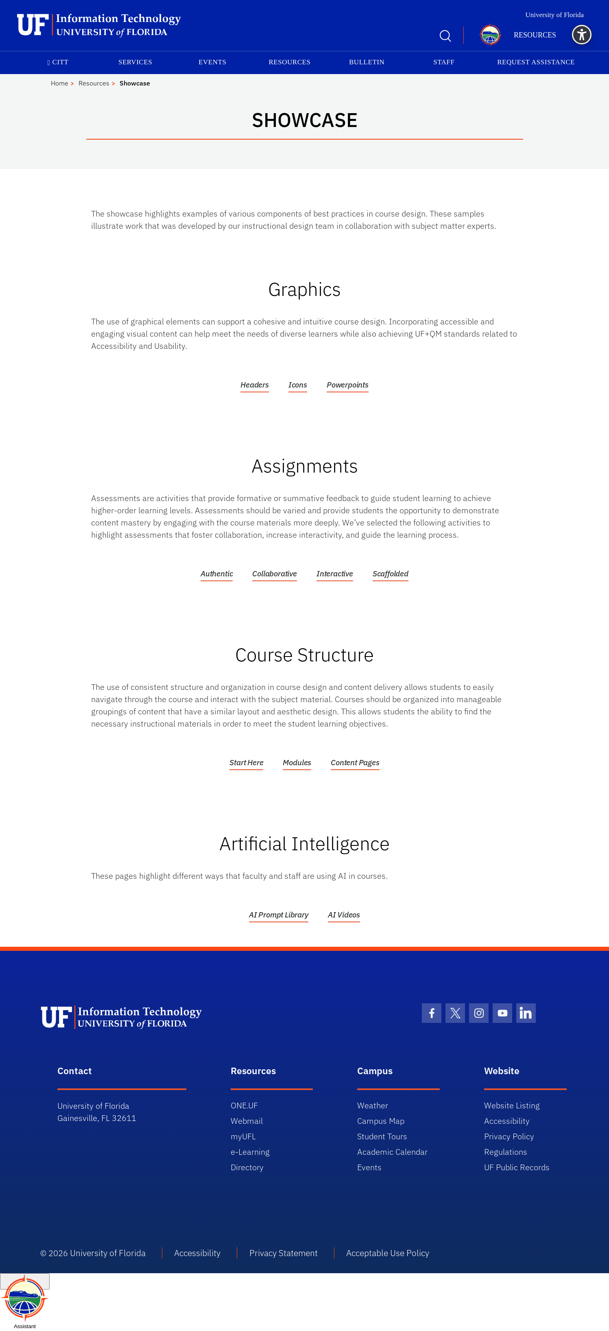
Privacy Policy (509, 1136)
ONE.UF (244, 1105)
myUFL (243, 1136)
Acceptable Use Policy (387, 1253)
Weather (372, 1105)
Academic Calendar (392, 1151)
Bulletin (366, 62)
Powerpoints (348, 385)
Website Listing (512, 1105)
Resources (289, 62)
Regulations (505, 1151)
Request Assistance (536, 62)
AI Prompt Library (278, 914)
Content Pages (355, 762)
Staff (443, 62)
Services (135, 62)
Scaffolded (390, 573)
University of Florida (554, 15)
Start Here (246, 762)
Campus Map (380, 1120)
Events (212, 62)
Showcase (135, 83)
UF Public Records (517, 1167)
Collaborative (274, 573)
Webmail (247, 1120)
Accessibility (507, 1120)
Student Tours (382, 1136)
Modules (297, 762)
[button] (582, 34)
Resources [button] (535, 35)
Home (59, 83)
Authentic (217, 573)
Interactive (335, 573)
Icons (297, 385)
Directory (247, 1167)
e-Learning (250, 1151)
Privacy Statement (283, 1253)
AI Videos (344, 914)
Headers (254, 385)
